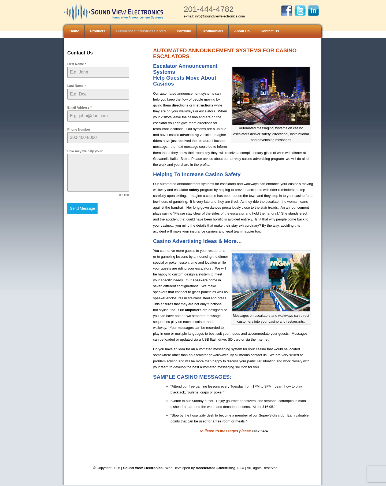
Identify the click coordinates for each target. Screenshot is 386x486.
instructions (202, 105)
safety (194, 190)
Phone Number (78, 129)
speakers (199, 280)
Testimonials (212, 31)
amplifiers (193, 310)
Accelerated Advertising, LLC (220, 468)
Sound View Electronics (142, 468)
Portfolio (184, 31)
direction (179, 105)
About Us (242, 31)
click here (260, 431)
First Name (76, 64)
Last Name (76, 86)
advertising (189, 135)
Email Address (79, 107)
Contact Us (270, 31)
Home (74, 31)
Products (97, 31)
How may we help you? (85, 151)
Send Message (82, 208)
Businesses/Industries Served (141, 31)
